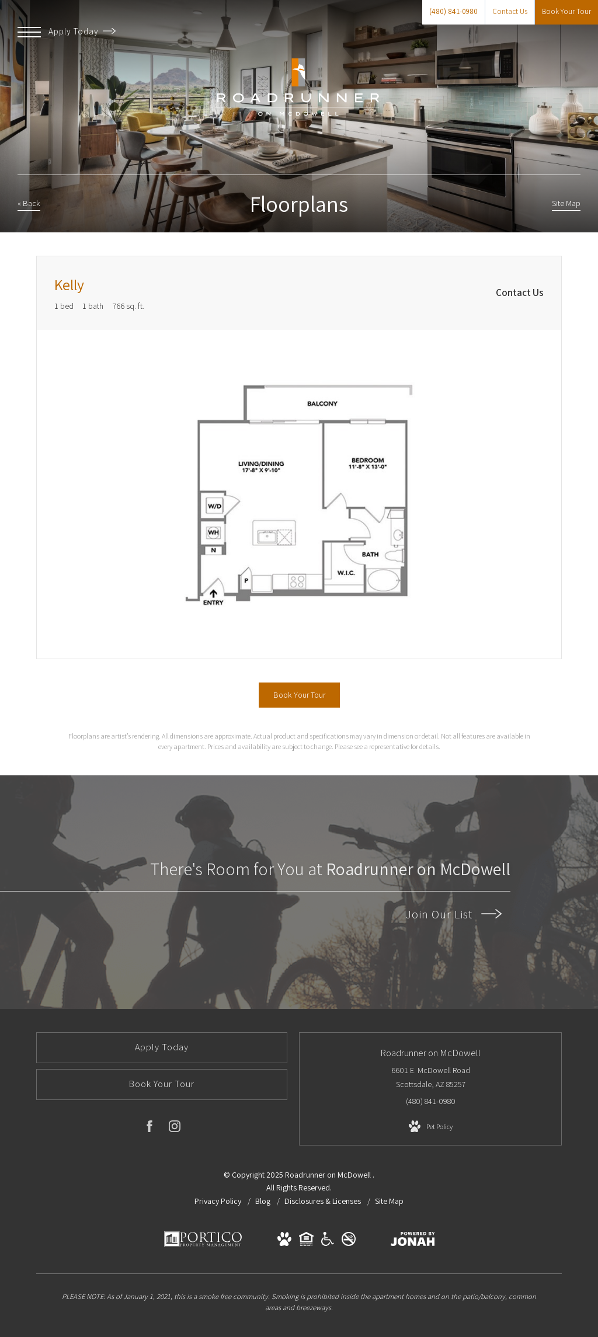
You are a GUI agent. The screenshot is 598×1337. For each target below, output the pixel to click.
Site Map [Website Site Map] (389, 1201)
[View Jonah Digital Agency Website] (413, 1241)
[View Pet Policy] (431, 1126)
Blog (263, 1201)
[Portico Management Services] (203, 1244)
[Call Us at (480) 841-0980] (453, 12)
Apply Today (82, 31)
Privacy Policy (217, 1201)
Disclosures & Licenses (323, 1201)
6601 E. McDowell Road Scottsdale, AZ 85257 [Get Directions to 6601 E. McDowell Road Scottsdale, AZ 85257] (430, 1077)
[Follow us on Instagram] (174, 1128)
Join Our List (454, 914)
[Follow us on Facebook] (149, 1128)
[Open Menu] (29, 32)
